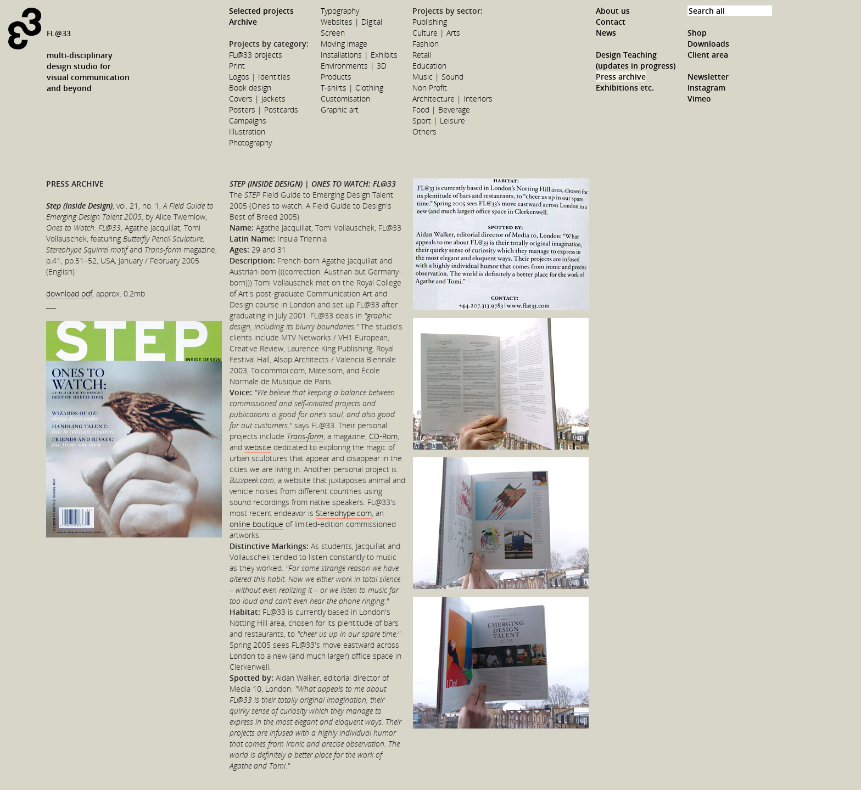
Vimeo (699, 98)
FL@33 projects (255, 54)
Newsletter (708, 76)
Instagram (706, 87)
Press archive (621, 76)
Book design (250, 87)
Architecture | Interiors (452, 98)
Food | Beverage (441, 109)
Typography (340, 10)
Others (424, 131)
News (606, 32)
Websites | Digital (351, 21)
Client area (707, 54)
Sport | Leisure (438, 120)
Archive (243, 21)
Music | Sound (437, 76)
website (257, 447)
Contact (610, 21)
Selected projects (261, 10)
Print (237, 65)
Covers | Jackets (257, 98)
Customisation (345, 98)
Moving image (344, 43)
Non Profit (429, 87)
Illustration (247, 131)
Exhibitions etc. (625, 87)
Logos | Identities (259, 76)
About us (613, 10)
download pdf (69, 293)
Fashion (425, 43)
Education (429, 65)
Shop (697, 32)
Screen (333, 32)
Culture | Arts (436, 32)
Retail (421, 54)
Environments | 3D (354, 65)
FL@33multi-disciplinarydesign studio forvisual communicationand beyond (88, 60)
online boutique (256, 524)
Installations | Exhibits (359, 54)
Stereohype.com (344, 513)
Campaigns (247, 120)
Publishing (429, 21)
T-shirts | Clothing (352, 87)
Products (336, 76)
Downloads (708, 43)
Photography (250, 142)
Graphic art (340, 109)
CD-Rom (383, 436)
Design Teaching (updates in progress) (635, 60)
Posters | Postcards (263, 109)
